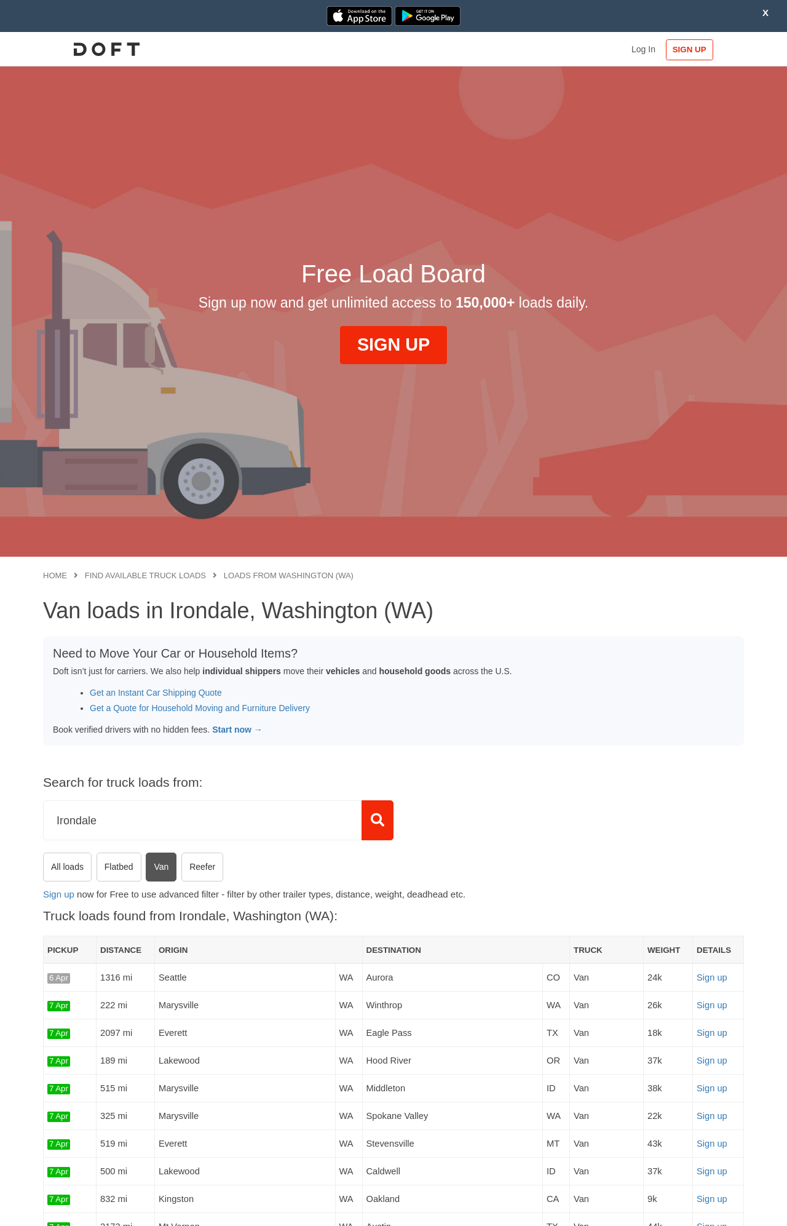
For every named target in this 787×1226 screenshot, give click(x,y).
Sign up (58, 894)
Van (161, 867)
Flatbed (119, 867)
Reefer (202, 867)
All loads (67, 867)
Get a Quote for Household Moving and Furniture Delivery (200, 708)
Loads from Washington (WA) (289, 575)
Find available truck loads (145, 575)
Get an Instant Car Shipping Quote (156, 693)
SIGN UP (704, 49)
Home (55, 575)
